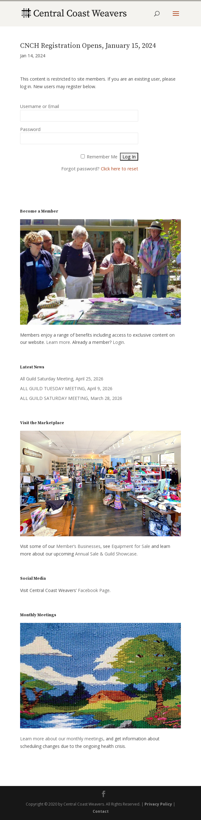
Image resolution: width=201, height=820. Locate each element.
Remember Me (102, 157)
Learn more (58, 342)
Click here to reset (119, 169)
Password (30, 129)
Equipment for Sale (130, 546)
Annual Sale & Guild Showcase (106, 554)
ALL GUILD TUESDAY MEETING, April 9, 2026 (66, 388)
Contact (101, 811)
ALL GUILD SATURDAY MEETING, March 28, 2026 (71, 398)
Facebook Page (94, 590)
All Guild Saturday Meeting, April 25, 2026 (61, 379)
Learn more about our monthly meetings (61, 739)
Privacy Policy (158, 804)
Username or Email (39, 106)
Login (118, 342)
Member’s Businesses (78, 546)
